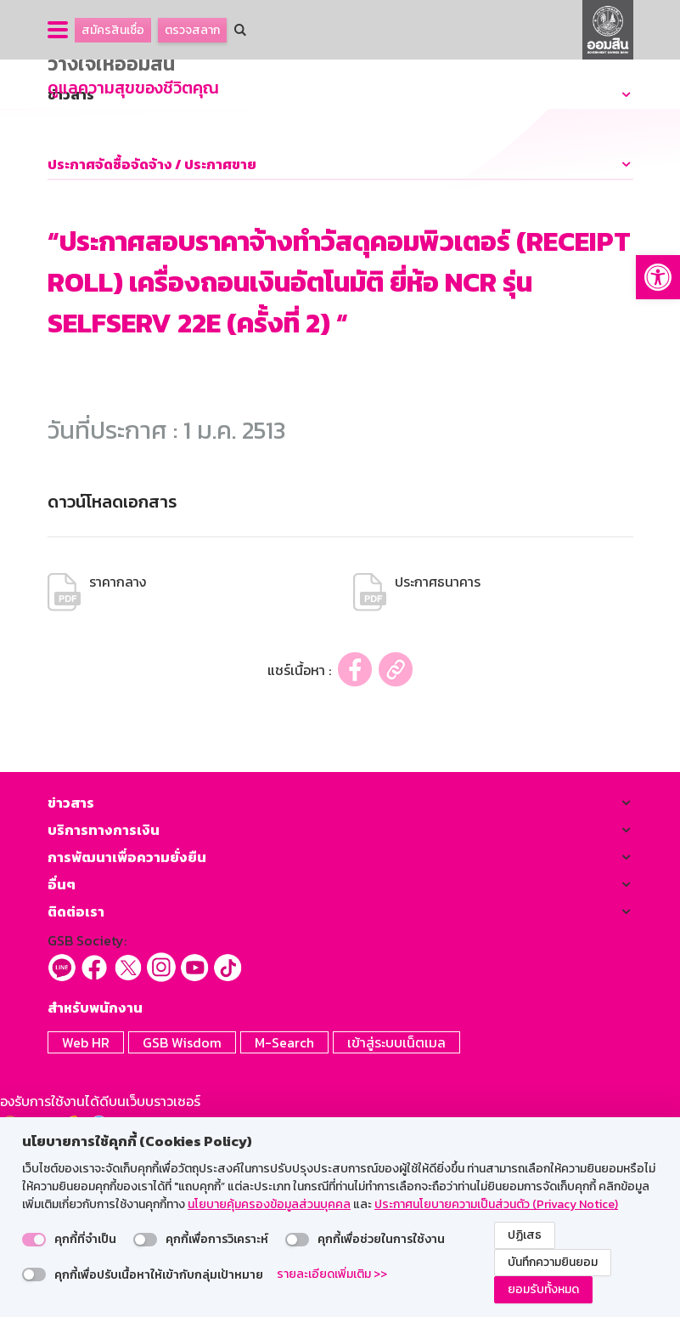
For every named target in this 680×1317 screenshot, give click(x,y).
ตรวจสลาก (192, 30)
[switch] (34, 1239)
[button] (658, 277)
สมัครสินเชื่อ (112, 30)
